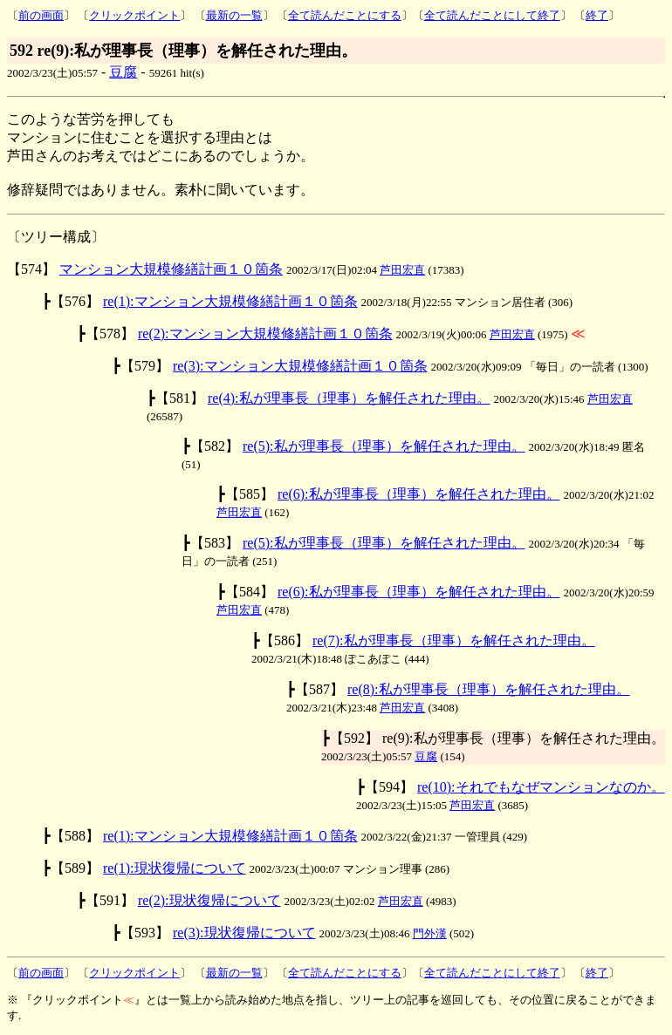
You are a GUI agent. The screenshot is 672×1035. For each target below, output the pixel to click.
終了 (597, 15)
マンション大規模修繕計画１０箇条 (171, 269)
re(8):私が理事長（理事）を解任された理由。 (488, 689)
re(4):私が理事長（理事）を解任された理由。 (349, 398)
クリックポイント (134, 15)
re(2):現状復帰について (209, 900)
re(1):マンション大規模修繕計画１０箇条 (230, 301)
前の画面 (41, 15)
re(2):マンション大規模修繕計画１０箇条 (265, 333)
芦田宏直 (402, 269)
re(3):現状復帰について (244, 932)
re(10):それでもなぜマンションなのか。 (541, 787)
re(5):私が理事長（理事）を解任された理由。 (384, 446)
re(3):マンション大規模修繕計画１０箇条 (300, 365)
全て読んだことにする (344, 15)
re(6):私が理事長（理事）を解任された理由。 (419, 494)
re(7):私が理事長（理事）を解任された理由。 (453, 640)
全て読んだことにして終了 (492, 15)
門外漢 (430, 933)
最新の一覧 (234, 15)
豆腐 (123, 72)
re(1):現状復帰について (174, 868)
